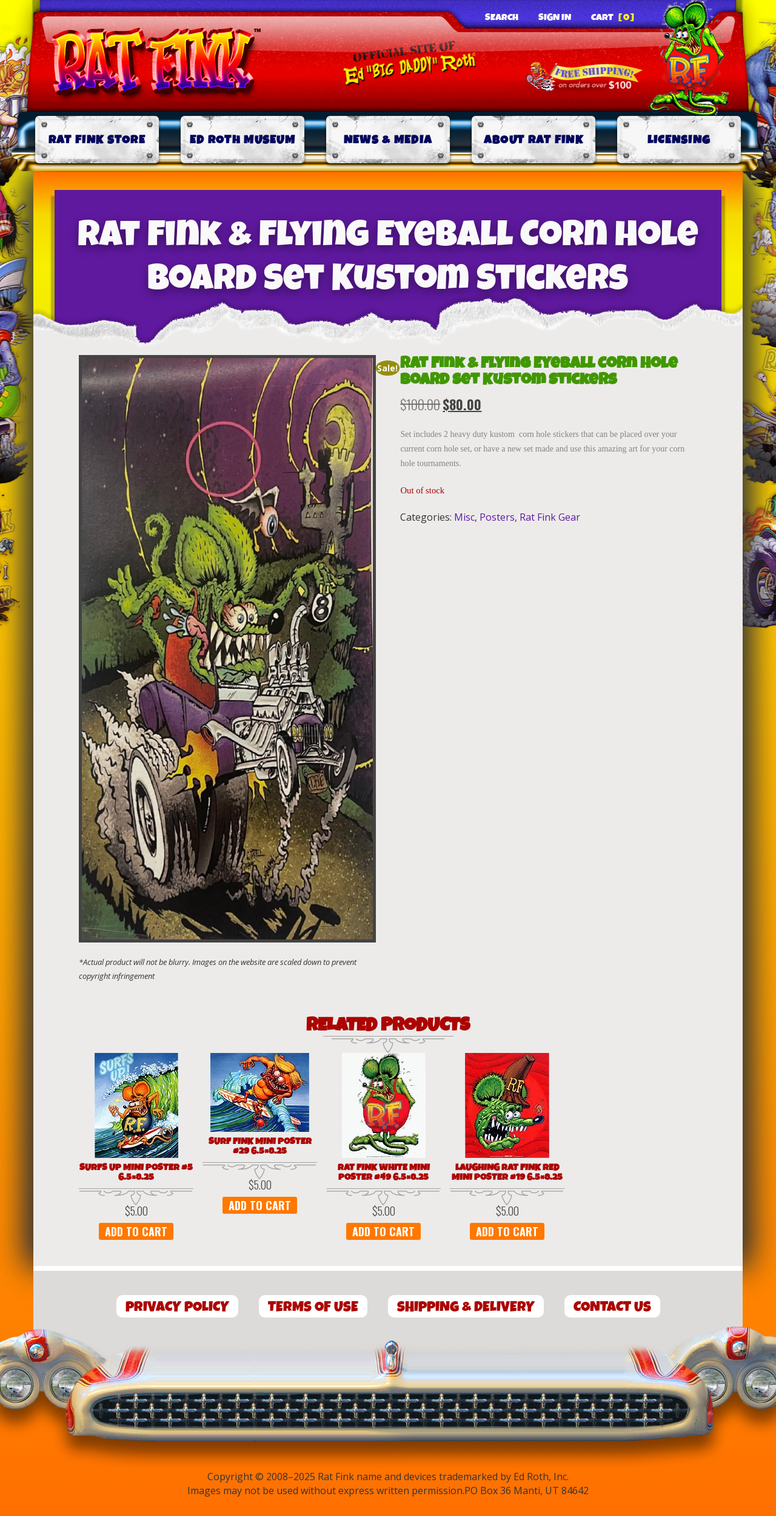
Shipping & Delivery (466, 1307)
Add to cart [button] (136, 1231)
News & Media (388, 140)
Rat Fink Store (97, 140)
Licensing (679, 140)
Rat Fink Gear (550, 517)
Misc (464, 517)
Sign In (554, 17)
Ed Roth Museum (242, 140)
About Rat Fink (533, 140)
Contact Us (612, 1307)
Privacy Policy (177, 1307)
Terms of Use (313, 1307)
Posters (497, 517)
